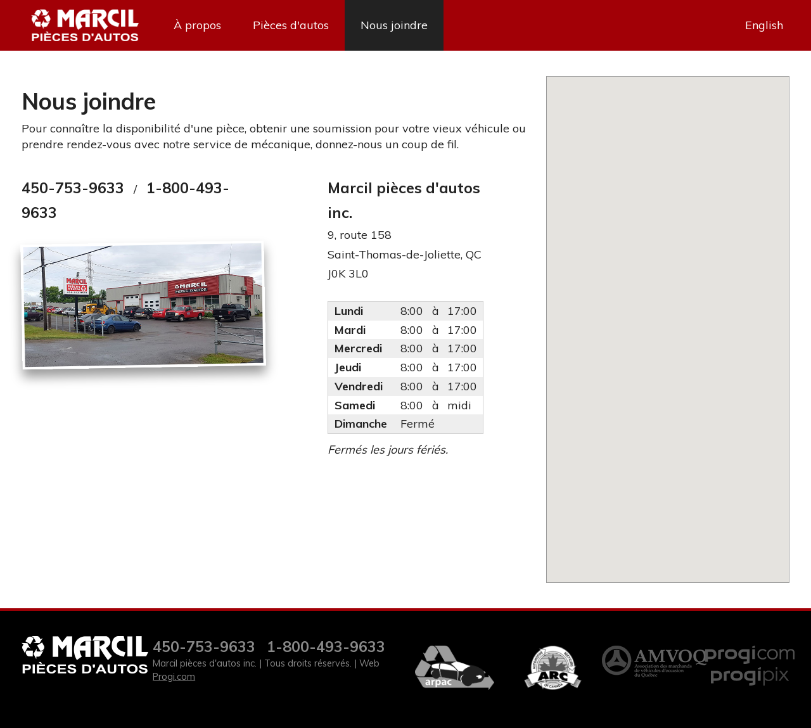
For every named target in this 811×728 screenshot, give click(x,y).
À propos (197, 25)
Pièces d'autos (291, 25)
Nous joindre (394, 25)
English (764, 25)
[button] (667, 321)
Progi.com (174, 676)
